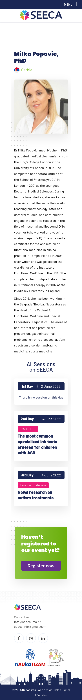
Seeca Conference (41, 15)
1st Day (41, 386)
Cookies (41, 695)
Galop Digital (62, 690)
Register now (41, 565)
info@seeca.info (25, 622)
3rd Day (41, 475)
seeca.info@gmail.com (30, 626)
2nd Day (41, 419)
